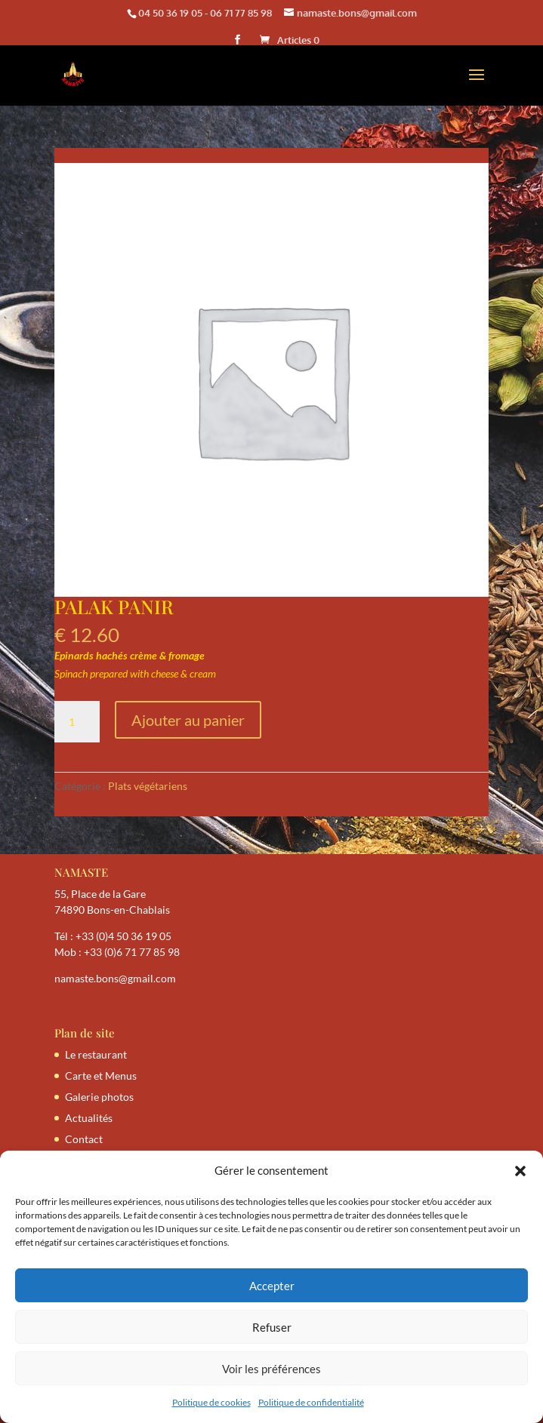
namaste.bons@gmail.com (115, 978)
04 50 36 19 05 (170, 13)
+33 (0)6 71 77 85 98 (132, 951)
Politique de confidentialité (311, 1402)
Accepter (272, 1285)
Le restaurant (96, 1054)
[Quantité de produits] (77, 722)
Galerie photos (99, 1096)
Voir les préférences (271, 1368)
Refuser (272, 1327)
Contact (84, 1139)
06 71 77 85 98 (241, 13)
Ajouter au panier (188, 720)
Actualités (89, 1117)
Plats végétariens (147, 785)
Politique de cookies (211, 1402)
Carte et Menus (101, 1075)
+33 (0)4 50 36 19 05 (123, 936)
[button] (520, 1171)
